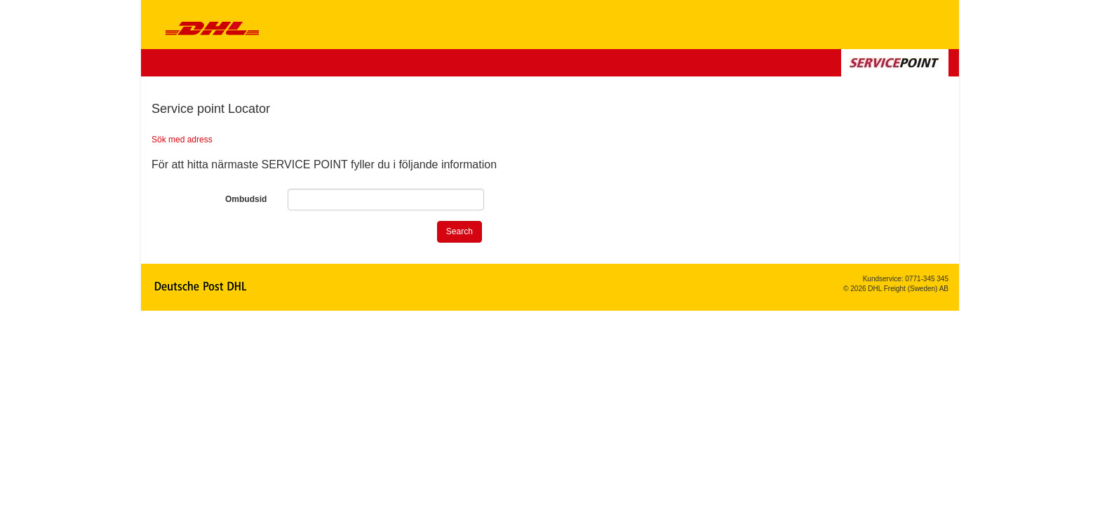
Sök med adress (182, 139)
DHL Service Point (205, 24)
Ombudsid (246, 199)
